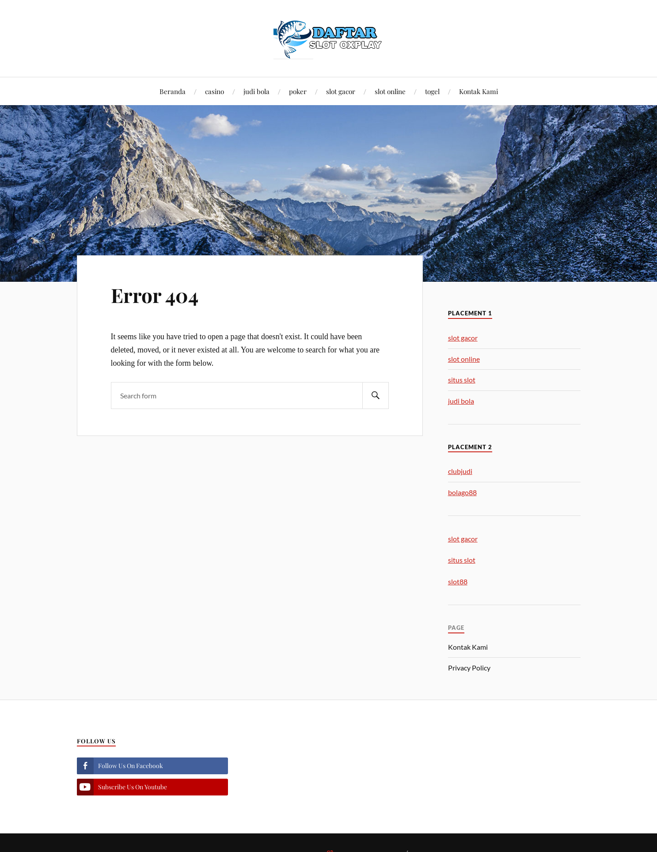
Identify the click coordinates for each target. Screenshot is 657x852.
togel (432, 91)
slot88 (457, 581)
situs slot (461, 379)
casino (214, 91)
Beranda (173, 91)
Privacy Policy (469, 667)
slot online (390, 91)
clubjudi (460, 471)
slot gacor (340, 91)
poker (298, 91)
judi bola (256, 91)
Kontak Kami (478, 91)
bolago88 (462, 492)
